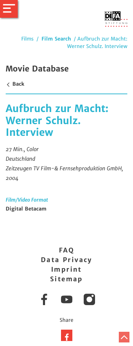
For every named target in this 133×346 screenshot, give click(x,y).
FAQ (66, 250)
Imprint (66, 269)
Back (15, 84)
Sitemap (66, 279)
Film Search (56, 39)
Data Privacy (66, 260)
